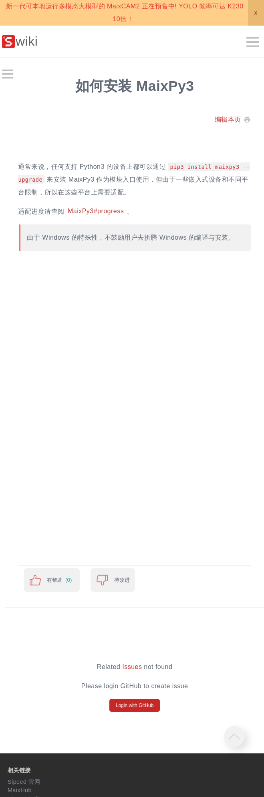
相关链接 (19, 770)
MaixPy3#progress (96, 211)
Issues (132, 666)
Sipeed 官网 (24, 782)
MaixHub (20, 790)
